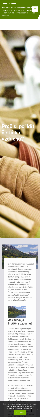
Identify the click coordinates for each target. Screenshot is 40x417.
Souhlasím (20, 412)
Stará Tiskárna (9, 3)
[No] (37, 409)
